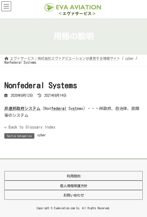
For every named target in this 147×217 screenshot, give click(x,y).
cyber (41, 135)
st (75, 108)
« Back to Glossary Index (29, 127)
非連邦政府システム (22, 108)
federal (58, 108)
